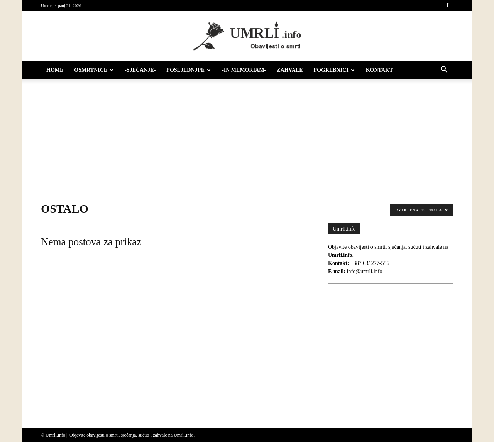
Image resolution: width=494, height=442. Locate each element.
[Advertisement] (247, 137)
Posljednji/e (188, 70)
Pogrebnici (334, 70)
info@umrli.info (364, 271)
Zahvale (290, 70)
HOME (54, 70)
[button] (444, 71)
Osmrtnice (93, 70)
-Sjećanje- (140, 70)
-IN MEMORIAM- (244, 70)
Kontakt (379, 70)
